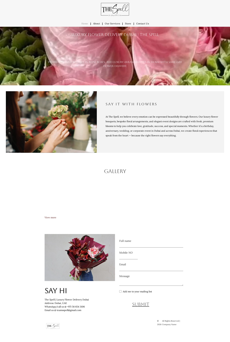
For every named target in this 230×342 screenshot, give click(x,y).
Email (122, 264)
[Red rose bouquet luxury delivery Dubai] (97, 198)
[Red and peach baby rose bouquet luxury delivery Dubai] (167, 198)
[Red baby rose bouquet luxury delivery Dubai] (132, 198)
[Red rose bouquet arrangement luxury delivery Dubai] (62, 198)
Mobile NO (126, 252)
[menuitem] (85, 23)
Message (124, 276)
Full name (125, 241)
